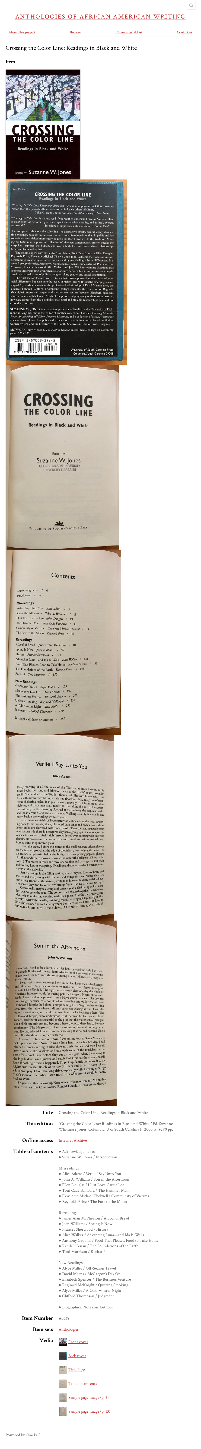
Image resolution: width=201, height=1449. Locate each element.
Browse (75, 32)
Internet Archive (73, 1140)
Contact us (184, 32)
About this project (22, 32)
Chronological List (128, 32)
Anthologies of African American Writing (100, 17)
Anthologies (69, 1329)
